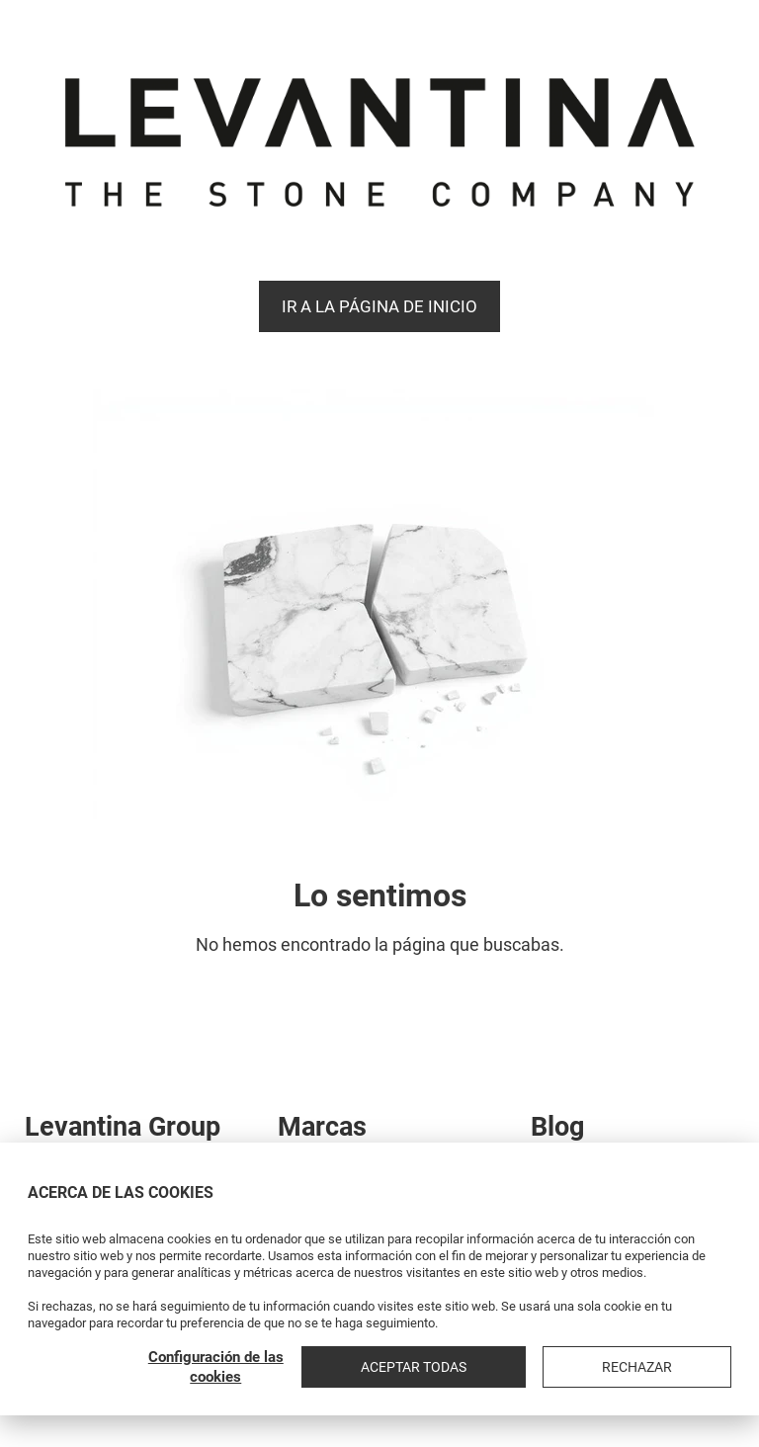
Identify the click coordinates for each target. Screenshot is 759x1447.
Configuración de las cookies (386, 1367)
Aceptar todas (541, 1367)
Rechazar (679, 1367)
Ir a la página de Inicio (379, 306)
